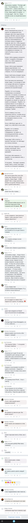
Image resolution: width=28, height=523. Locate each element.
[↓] (16, 20)
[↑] (14, 20)
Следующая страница (14, 517)
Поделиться (19, 20)
